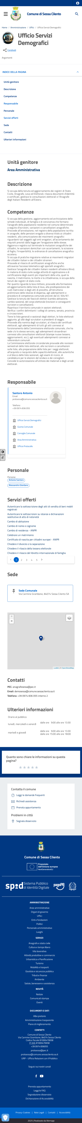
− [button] (12, 621)
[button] (77, 3)
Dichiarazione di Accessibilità (39, 1098)
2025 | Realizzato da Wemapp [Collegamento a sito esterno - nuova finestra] (41, 1120)
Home (4, 27)
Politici (39, 924)
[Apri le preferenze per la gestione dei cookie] (5, 1117)
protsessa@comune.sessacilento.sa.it (39, 1054)
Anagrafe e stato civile (39, 943)
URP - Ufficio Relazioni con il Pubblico (39, 1058)
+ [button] (12, 616)
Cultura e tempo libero (39, 947)
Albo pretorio (39, 1016)
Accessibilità (64, 1112)
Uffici (31, 27)
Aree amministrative (39, 908)
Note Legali (39, 1112)
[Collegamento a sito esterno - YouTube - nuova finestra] (41, 1076)
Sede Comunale (28, 590)
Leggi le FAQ (39, 1090)
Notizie (39, 994)
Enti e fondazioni (39, 920)
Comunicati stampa (39, 998)
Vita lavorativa (39, 951)
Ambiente (39, 979)
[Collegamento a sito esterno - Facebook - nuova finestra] (36, 1076)
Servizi (39, 938)
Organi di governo (39, 912)
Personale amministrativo (39, 928)
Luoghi (39, 932)
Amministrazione (18, 27)
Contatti (39, 1030)
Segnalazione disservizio (39, 1094)
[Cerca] (76, 13)
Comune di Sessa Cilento (44, 14)
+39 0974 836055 (39, 1046)
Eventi (40, 1002)
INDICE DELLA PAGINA (15, 72)
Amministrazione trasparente (39, 1020)
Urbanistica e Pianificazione (39, 959)
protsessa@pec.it (39, 1050)
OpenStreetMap (68, 668)
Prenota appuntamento (39, 1086)
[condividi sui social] (9, 50)
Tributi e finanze (39, 975)
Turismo (39, 963)
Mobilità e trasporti (39, 967)
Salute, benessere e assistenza (40, 983)
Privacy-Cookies (23, 1112)
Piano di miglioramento (39, 1024)
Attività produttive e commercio (39, 955)
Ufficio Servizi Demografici (49, 27)
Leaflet (56, 668)
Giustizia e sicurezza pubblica (39, 971)
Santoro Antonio (22, 393)
